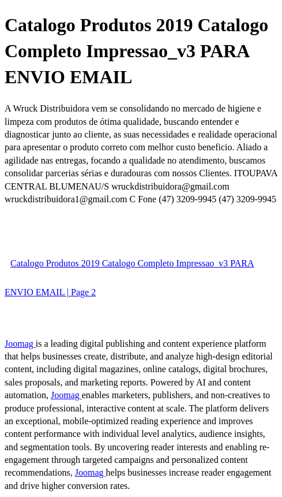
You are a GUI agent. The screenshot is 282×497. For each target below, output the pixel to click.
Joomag (20, 343)
